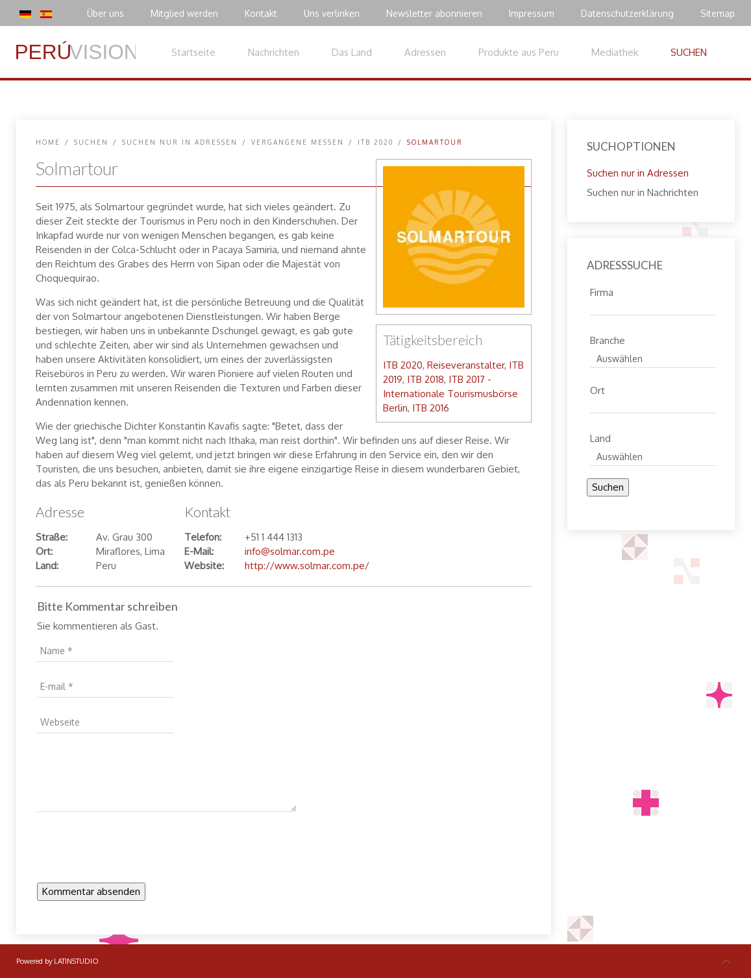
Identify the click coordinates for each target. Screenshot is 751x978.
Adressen (425, 52)
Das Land (352, 52)
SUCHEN (689, 52)
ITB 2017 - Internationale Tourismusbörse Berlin (450, 393)
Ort (597, 388)
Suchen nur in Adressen (180, 142)
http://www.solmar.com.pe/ (307, 565)
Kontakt (261, 13)
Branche (607, 338)
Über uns (105, 13)
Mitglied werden (184, 13)
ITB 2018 (425, 379)
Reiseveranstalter (465, 365)
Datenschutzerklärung (627, 13)
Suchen (608, 487)
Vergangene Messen (297, 142)
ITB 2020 (375, 142)
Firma (601, 290)
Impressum (531, 13)
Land (600, 436)
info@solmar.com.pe (290, 551)
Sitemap (717, 13)
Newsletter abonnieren (434, 13)
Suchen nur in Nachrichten (642, 192)
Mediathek (614, 52)
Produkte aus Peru (518, 52)
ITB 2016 (430, 408)
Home (48, 142)
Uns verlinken (332, 13)
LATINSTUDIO (76, 961)
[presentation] (135, 850)
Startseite (193, 52)
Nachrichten (273, 52)
